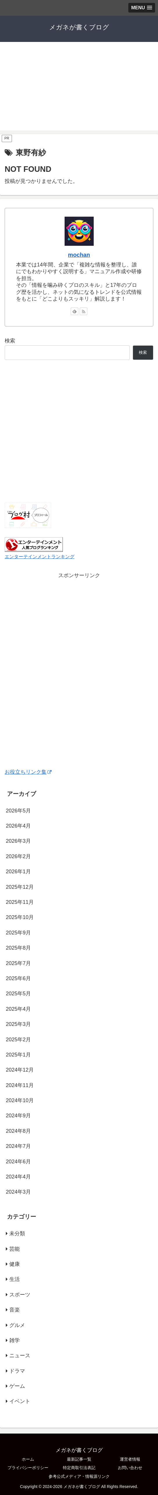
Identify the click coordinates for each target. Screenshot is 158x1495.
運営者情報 (130, 1459)
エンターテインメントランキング (39, 556)
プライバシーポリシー (28, 1467)
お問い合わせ (130, 1467)
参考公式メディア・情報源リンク (79, 1476)
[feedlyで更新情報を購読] (74, 311)
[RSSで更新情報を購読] (83, 311)
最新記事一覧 (79, 1459)
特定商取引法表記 (79, 1467)
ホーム (28, 1459)
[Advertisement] (79, 89)
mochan (79, 255)
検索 (10, 341)
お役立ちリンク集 (28, 772)
